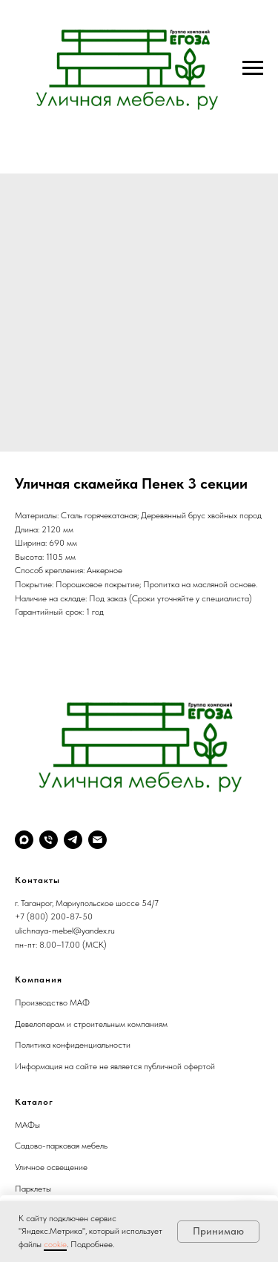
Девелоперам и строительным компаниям (91, 1024)
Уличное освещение (51, 1167)
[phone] (48, 839)
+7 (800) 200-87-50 (54, 916)
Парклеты (33, 1188)
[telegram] (73, 839)
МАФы (27, 1125)
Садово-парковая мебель (61, 1145)
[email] (97, 839)
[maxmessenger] (24, 839)
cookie (55, 1244)
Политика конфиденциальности (72, 1045)
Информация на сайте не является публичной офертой (115, 1066)
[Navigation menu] (252, 68)
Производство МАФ (52, 1002)
